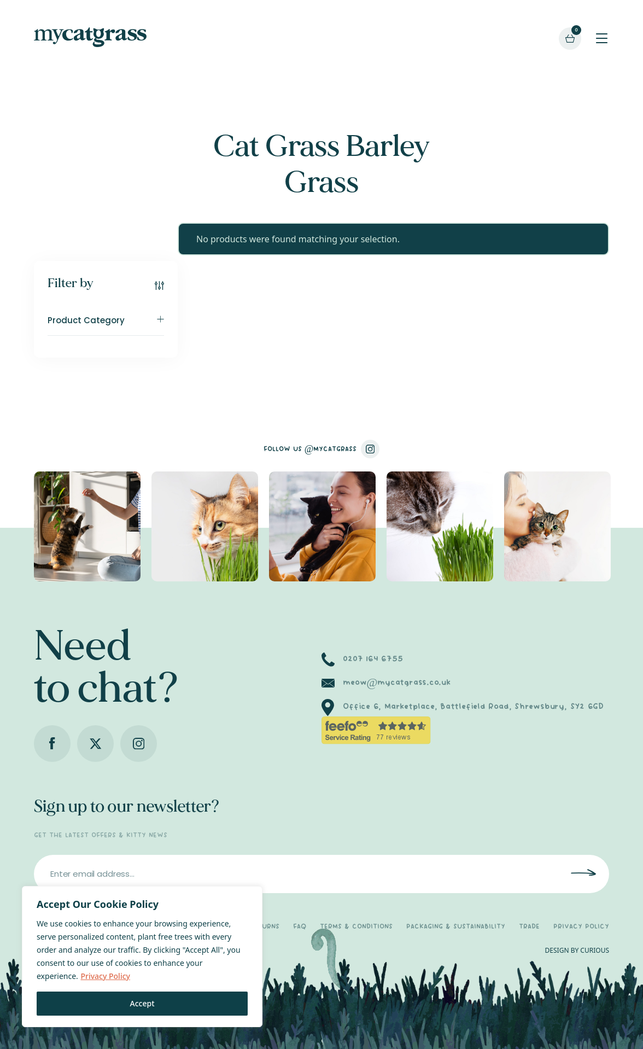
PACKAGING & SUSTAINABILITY (455, 926)
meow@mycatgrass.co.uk (397, 682)
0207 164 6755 (372, 659)
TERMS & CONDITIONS (356, 926)
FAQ (299, 926)
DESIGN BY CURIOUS (577, 950)
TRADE (529, 926)
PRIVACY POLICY (581, 926)
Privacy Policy (105, 976)
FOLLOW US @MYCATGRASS (322, 449)
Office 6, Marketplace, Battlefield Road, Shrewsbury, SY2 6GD (473, 706)
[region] (142, 956)
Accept (142, 1003)
